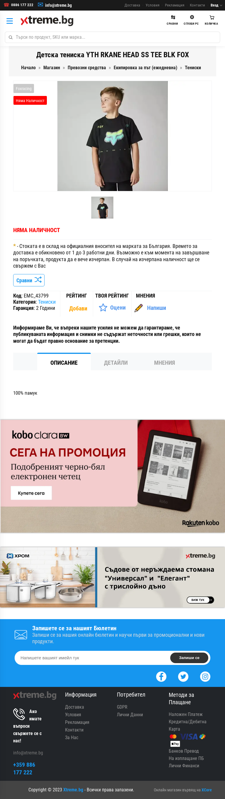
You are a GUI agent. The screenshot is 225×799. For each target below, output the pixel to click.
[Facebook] (161, 676)
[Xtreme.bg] (47, 21)
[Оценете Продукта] (112, 307)
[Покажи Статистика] (78, 308)
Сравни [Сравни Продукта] (28, 280)
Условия (152, 5)
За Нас (71, 737)
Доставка (132, 5)
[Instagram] (205, 676)
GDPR (122, 707)
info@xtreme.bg (58, 5)
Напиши (156, 307)
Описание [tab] (64, 362)
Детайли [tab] (116, 362)
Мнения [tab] (164, 362)
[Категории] (11, 20)
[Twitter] (183, 676)
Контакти (197, 5)
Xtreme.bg (73, 790)
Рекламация (174, 5)
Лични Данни (130, 714)
